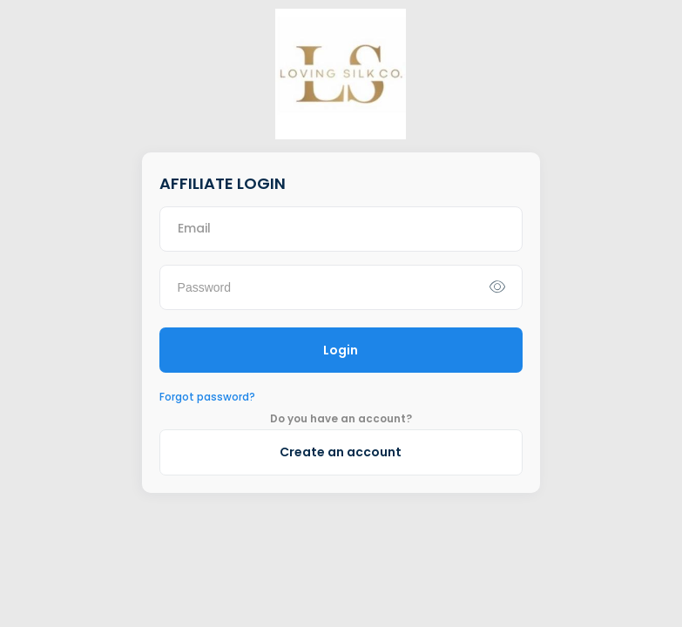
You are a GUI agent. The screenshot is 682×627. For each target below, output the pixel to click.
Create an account (341, 452)
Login (340, 350)
